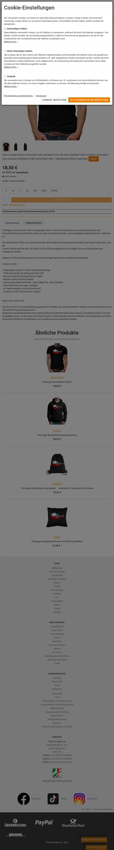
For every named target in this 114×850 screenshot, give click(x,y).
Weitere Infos (11, 41)
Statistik (11, 76)
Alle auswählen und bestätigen (89, 100)
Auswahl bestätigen (54, 100)
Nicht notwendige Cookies (19, 51)
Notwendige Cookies (17, 28)
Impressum (41, 96)
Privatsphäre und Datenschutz (18, 96)
